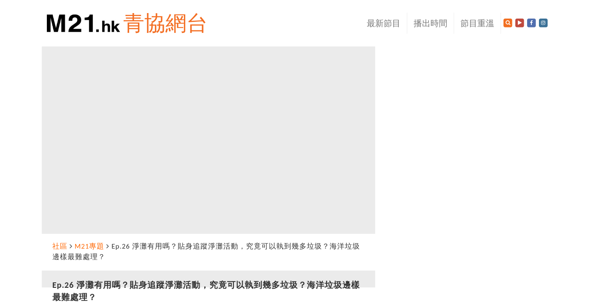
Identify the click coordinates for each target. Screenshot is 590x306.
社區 (60, 246)
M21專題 (90, 246)
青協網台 (165, 23)
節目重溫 (477, 23)
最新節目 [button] (384, 23)
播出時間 (430, 23)
